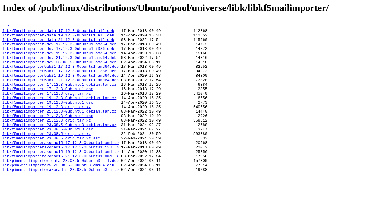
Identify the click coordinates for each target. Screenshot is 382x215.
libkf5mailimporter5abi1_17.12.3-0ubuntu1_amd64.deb (60, 75)
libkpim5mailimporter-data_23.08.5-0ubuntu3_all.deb (60, 188)
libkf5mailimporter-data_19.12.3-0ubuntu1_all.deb (58, 37)
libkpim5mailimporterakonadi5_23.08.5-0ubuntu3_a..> (60, 199)
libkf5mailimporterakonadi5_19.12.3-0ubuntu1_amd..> (60, 177)
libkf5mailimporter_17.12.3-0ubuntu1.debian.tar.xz (59, 96)
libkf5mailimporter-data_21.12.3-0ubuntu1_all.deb (58, 43)
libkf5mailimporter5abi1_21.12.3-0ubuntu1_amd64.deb (60, 91)
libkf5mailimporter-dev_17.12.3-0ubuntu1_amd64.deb (59, 48)
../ (5, 27)
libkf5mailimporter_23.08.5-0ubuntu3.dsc (47, 150)
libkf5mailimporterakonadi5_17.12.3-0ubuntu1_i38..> (60, 172)
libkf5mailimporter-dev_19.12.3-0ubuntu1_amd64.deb (59, 59)
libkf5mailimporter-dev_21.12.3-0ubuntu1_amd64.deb (59, 64)
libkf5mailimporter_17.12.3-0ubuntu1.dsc (47, 102)
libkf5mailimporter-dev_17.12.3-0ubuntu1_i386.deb (58, 53)
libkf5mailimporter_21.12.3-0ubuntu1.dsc (47, 134)
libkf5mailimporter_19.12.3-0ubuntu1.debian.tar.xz (59, 113)
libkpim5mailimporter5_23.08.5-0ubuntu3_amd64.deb (58, 193)
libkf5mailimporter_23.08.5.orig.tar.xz (46, 156)
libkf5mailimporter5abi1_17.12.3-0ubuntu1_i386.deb (59, 80)
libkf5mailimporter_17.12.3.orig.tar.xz (46, 107)
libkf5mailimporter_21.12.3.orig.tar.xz (46, 139)
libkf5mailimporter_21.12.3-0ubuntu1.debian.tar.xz (59, 129)
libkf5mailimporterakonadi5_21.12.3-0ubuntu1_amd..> (60, 182)
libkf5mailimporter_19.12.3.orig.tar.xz (46, 123)
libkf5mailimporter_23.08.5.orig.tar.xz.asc (51, 161)
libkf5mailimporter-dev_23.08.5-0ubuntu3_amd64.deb (59, 70)
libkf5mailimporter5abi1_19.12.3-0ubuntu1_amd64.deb (60, 86)
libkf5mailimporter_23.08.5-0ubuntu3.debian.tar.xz (59, 145)
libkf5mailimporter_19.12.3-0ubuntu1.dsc (47, 118)
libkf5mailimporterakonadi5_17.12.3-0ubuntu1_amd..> (60, 166)
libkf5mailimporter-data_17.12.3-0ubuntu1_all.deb (58, 32)
